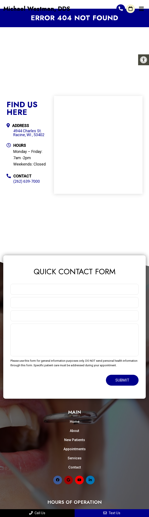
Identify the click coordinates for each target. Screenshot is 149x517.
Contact (74, 467)
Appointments (75, 449)
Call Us (37, 513)
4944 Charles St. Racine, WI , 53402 (28, 133)
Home (74, 422)
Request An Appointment (130, 8)
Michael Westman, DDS (36, 9)
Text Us (111, 513)
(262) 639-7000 (120, 8)
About (74, 431)
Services (75, 458)
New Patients (74, 440)
